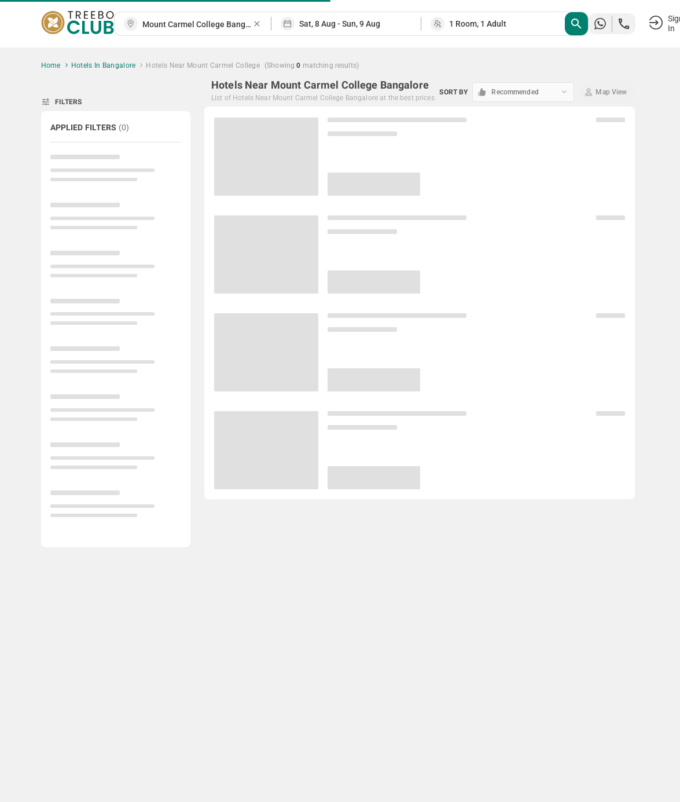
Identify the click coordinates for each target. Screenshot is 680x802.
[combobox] (197, 25)
